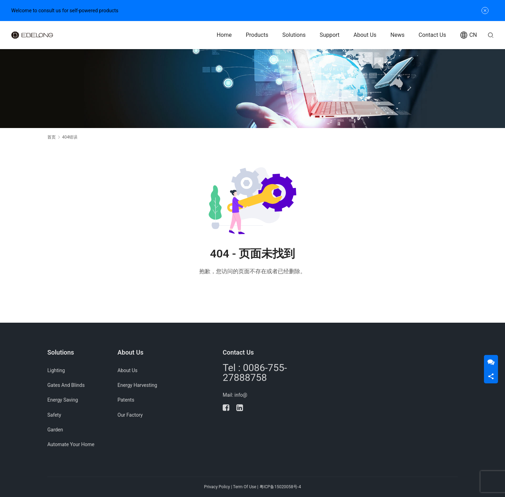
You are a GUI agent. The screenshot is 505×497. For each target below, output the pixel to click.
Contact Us (432, 35)
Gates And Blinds (66, 385)
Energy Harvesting (137, 385)
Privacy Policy (217, 486)
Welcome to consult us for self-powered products (65, 10)
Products (257, 35)
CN (468, 35)
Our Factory (130, 415)
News (397, 35)
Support (329, 35)
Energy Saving (62, 400)
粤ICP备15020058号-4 (280, 486)
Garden (55, 429)
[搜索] (490, 35)
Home (224, 35)
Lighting (56, 370)
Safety (54, 415)
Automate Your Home (70, 444)
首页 (51, 137)
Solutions (294, 35)
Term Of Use (244, 486)
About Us (365, 35)
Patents (125, 400)
